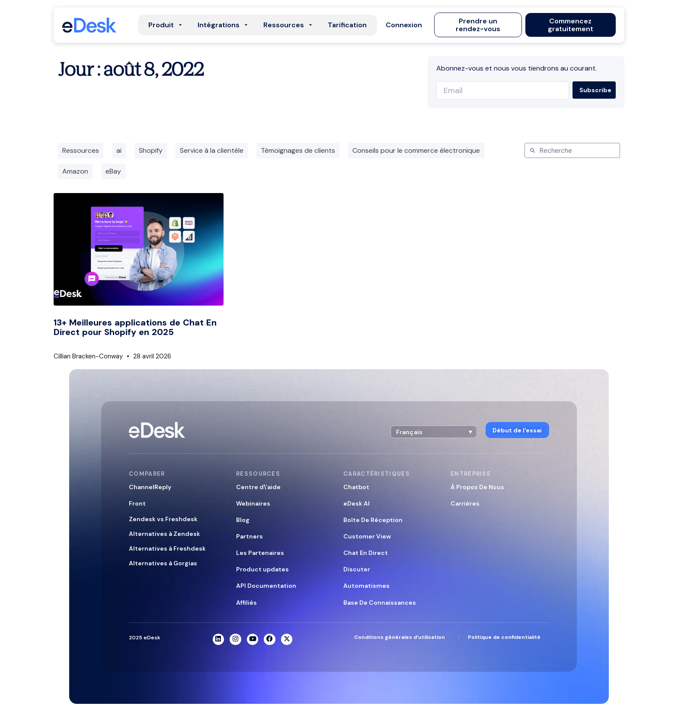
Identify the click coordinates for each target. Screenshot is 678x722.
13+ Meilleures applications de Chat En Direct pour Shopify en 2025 (135, 327)
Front (137, 503)
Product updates (262, 569)
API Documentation (266, 586)
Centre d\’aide (258, 486)
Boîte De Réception (373, 520)
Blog (242, 520)
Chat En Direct (365, 553)
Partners (249, 536)
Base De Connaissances (379, 602)
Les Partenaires (260, 553)
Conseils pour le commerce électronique (416, 150)
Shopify (151, 150)
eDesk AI (356, 503)
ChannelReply (150, 486)
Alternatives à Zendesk (164, 534)
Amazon (75, 171)
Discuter (356, 569)
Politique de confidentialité (504, 637)
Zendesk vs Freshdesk (163, 518)
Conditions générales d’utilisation (399, 637)
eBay (113, 171)
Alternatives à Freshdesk (167, 548)
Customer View (367, 536)
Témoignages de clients (298, 150)
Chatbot (356, 486)
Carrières (465, 503)
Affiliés (246, 602)
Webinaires (253, 503)
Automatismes (366, 586)
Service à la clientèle (211, 150)
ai (119, 150)
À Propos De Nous (477, 486)
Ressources (80, 150)
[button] (405, 25)
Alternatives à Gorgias (163, 563)
